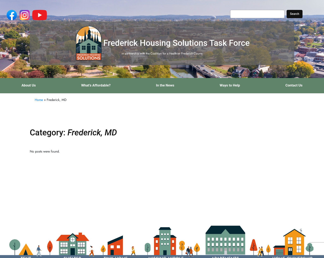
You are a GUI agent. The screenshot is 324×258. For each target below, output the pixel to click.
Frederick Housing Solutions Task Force (176, 43)
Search (294, 14)
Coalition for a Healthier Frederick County (176, 53)
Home (39, 99)
